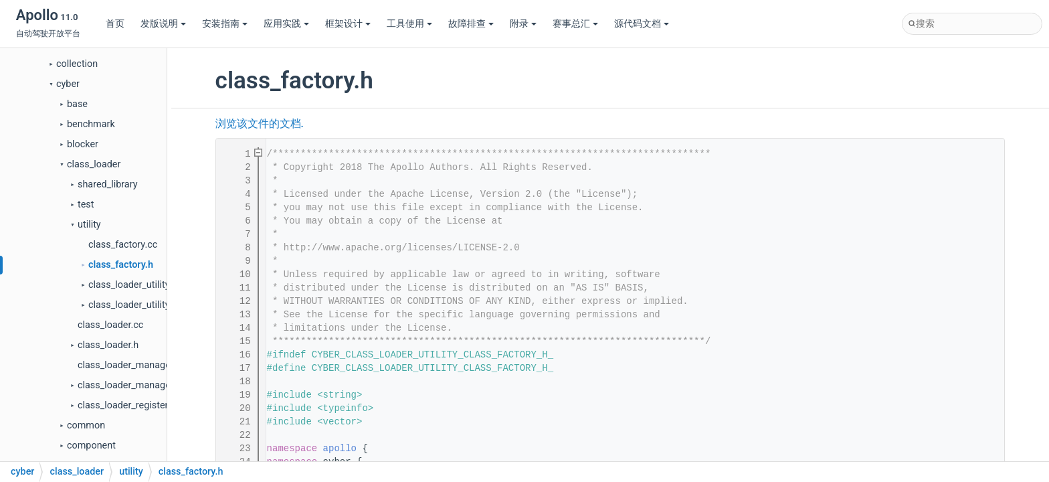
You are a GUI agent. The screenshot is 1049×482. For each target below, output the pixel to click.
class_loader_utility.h (132, 305)
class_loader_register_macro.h (143, 405)
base (77, 104)
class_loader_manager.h (129, 385)
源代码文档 (641, 23)
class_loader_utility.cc (135, 285)
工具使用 (409, 23)
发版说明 (163, 23)
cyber (68, 84)
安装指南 (225, 23)
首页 (115, 23)
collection (77, 64)
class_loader (93, 164)
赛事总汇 (575, 23)
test (86, 204)
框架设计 (348, 23)
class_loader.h (108, 345)
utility (89, 224)
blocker (82, 144)
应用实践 (286, 23)
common (86, 425)
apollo (340, 448)
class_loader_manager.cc (132, 365)
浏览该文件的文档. (259, 124)
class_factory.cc (122, 244)
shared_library (107, 184)
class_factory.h (120, 264)
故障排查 (471, 23)
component (91, 445)
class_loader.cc (110, 325)
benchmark (91, 124)
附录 (523, 23)
